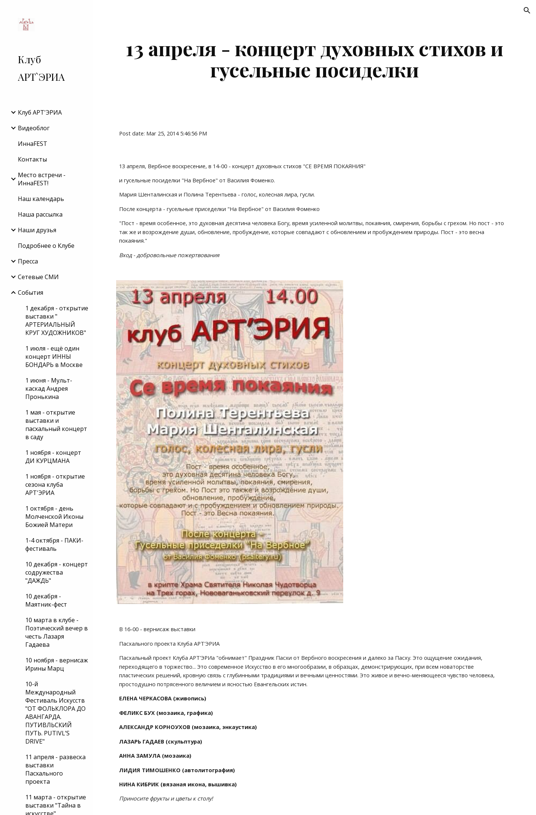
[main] (314, 58)
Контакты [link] (32, 159)
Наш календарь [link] (41, 199)
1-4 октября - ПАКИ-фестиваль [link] (54, 544)
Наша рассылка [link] (40, 214)
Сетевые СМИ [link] (38, 277)
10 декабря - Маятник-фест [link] (46, 600)
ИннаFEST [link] (32, 144)
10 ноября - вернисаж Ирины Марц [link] (56, 664)
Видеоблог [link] (34, 128)
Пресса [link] (28, 261)
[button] (527, 10)
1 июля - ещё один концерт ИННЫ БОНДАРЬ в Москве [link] (54, 356)
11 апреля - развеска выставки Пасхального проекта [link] (55, 769)
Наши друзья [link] (37, 230)
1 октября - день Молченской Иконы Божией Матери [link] (54, 516)
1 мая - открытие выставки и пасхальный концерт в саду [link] (56, 424)
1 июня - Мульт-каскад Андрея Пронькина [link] (48, 388)
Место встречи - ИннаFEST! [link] (42, 179)
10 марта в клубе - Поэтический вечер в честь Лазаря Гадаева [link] (56, 632)
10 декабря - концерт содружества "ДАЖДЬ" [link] (56, 572)
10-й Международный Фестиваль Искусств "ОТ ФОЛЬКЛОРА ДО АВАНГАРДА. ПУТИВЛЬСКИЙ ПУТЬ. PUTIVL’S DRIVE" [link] (55, 712)
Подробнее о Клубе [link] (46, 246)
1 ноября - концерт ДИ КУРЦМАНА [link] (53, 456)
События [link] (30, 292)
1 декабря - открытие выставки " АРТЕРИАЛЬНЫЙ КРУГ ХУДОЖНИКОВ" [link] (56, 320)
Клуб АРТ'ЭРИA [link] (40, 112)
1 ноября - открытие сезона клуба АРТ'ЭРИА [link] (55, 484)
